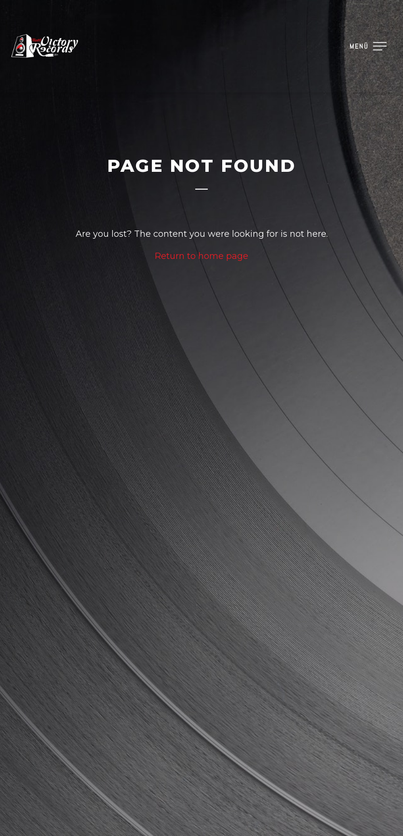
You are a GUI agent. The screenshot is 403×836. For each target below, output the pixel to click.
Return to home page (201, 256)
